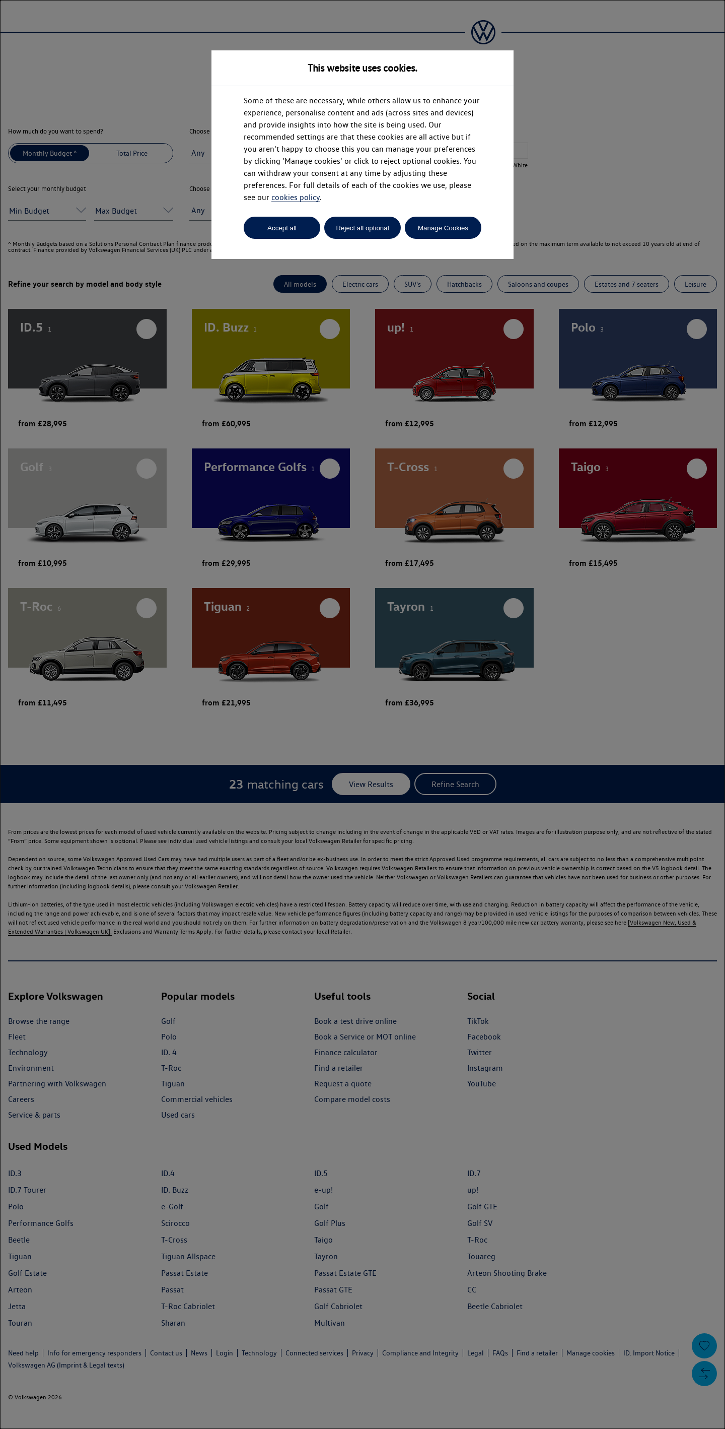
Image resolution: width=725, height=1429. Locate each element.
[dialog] (362, 714)
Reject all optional (362, 228)
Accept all (282, 228)
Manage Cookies (443, 228)
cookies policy (295, 197)
